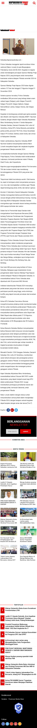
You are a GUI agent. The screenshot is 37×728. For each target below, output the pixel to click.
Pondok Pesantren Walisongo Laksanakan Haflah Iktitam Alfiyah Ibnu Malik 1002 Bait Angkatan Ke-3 (19, 626)
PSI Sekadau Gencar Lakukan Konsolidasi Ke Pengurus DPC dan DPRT (27, 503)
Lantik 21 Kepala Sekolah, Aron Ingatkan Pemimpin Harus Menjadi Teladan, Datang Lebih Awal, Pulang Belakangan (20, 618)
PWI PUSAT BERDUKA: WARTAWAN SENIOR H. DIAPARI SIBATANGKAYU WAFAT (18, 650)
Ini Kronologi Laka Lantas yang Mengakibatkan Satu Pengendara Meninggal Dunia (28, 522)
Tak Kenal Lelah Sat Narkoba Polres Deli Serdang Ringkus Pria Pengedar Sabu (27, 466)
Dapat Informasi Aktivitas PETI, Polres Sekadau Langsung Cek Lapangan (8, 466)
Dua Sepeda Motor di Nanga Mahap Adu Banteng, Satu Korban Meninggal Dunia (27, 559)
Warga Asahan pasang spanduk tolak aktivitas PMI (28, 484)
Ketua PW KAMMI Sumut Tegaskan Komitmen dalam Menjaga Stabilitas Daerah (26, 541)
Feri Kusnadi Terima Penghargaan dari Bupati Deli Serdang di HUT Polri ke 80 (8, 540)
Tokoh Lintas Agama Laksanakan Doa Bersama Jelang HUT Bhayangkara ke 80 (7, 559)
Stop (12, 29)
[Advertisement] (18, 15)
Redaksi (4, 699)
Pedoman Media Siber (16, 699)
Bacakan (5, 29)
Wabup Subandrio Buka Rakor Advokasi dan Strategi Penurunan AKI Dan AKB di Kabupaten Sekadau (8, 522)
